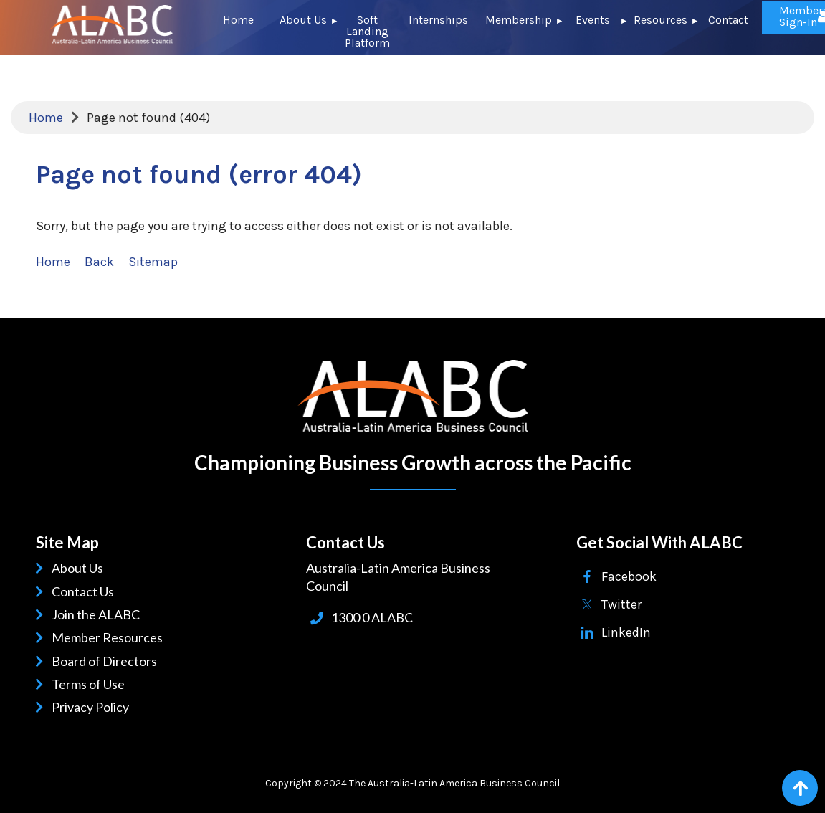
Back (99, 262)
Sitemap (153, 262)
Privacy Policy (93, 707)
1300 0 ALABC (372, 617)
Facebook (629, 576)
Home (46, 117)
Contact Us (85, 591)
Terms (72, 684)
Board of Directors (107, 661)
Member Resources (110, 637)
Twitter (621, 604)
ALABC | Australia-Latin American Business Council (412, 396)
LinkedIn (626, 632)
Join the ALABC (98, 614)
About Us (80, 568)
